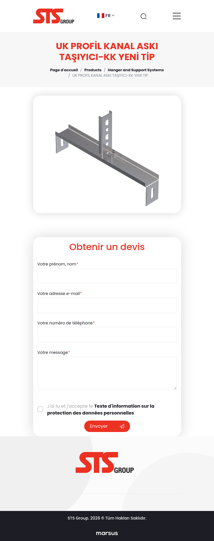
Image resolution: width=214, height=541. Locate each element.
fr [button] (105, 15)
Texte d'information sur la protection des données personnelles (100, 409)
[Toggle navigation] (177, 16)
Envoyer (107, 426)
